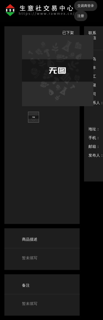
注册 (80, 16)
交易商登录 (85, 6)
